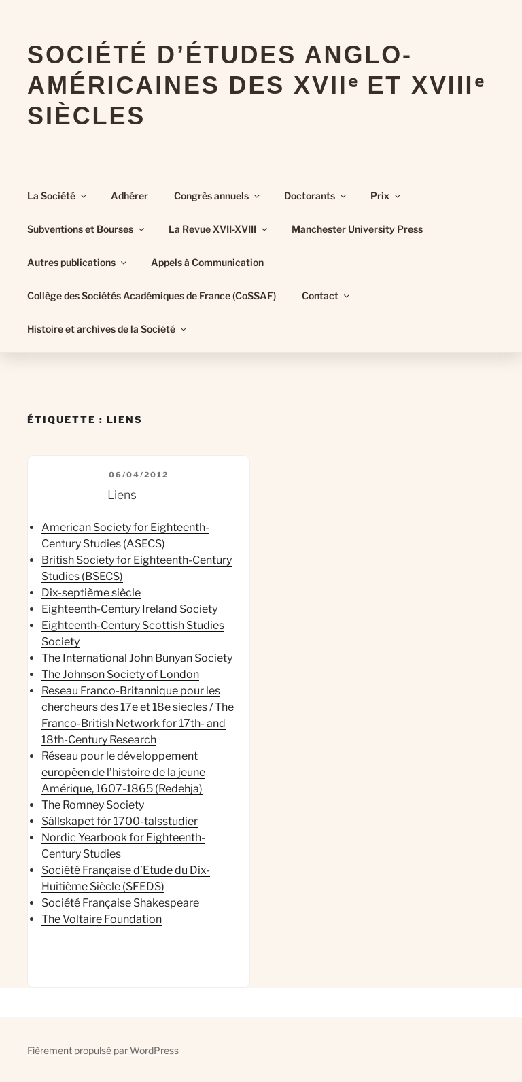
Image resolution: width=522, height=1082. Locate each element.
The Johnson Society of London (120, 674)
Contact (326, 295)
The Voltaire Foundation (101, 919)
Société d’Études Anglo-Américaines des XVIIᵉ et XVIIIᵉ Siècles (256, 85)
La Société (57, 195)
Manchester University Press (357, 229)
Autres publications (77, 262)
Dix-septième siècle (91, 592)
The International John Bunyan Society (136, 658)
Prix (386, 195)
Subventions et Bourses (86, 229)
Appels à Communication (207, 262)
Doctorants (316, 195)
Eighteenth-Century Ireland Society (129, 609)
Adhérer (129, 195)
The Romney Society (92, 804)
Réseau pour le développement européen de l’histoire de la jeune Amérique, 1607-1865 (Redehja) (123, 772)
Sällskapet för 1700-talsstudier (119, 821)
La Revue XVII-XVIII (219, 229)
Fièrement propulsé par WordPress (103, 1050)
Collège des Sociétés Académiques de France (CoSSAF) (151, 295)
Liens (122, 495)
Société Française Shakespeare (120, 902)
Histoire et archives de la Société (107, 329)
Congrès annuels (218, 195)
